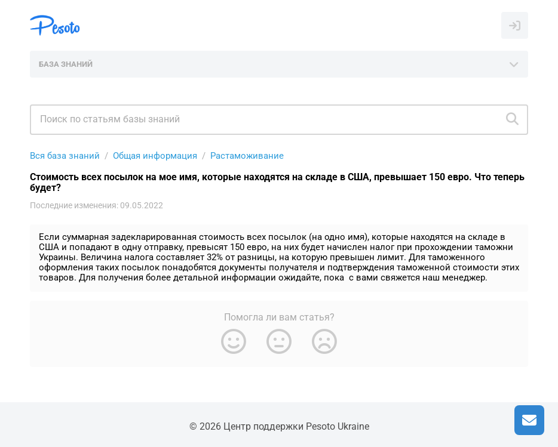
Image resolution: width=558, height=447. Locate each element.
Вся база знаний (65, 155)
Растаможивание (247, 155)
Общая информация (155, 155)
